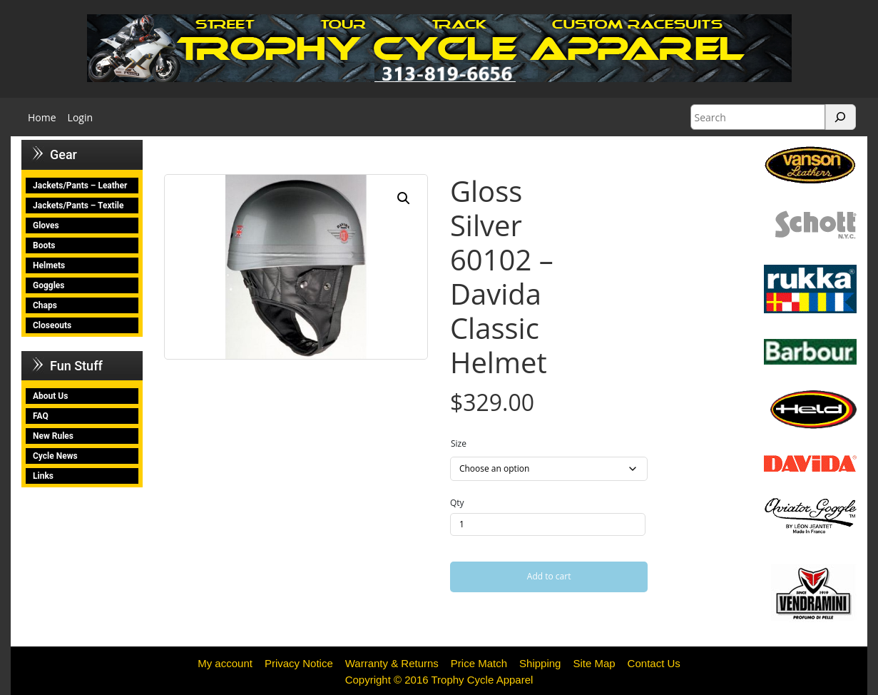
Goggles (48, 285)
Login (80, 117)
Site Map (594, 663)
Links (43, 476)
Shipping (540, 663)
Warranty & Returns (392, 663)
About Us (50, 396)
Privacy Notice (299, 663)
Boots (44, 245)
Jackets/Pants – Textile (78, 205)
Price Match (479, 663)
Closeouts (52, 325)
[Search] (841, 117)
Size (458, 443)
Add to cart (549, 576)
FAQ (41, 416)
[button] (404, 198)
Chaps (45, 305)
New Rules (53, 436)
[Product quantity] (547, 524)
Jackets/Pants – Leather (80, 186)
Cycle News (55, 456)
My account (225, 663)
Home (42, 117)
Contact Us (654, 663)
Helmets (49, 265)
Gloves (46, 225)
